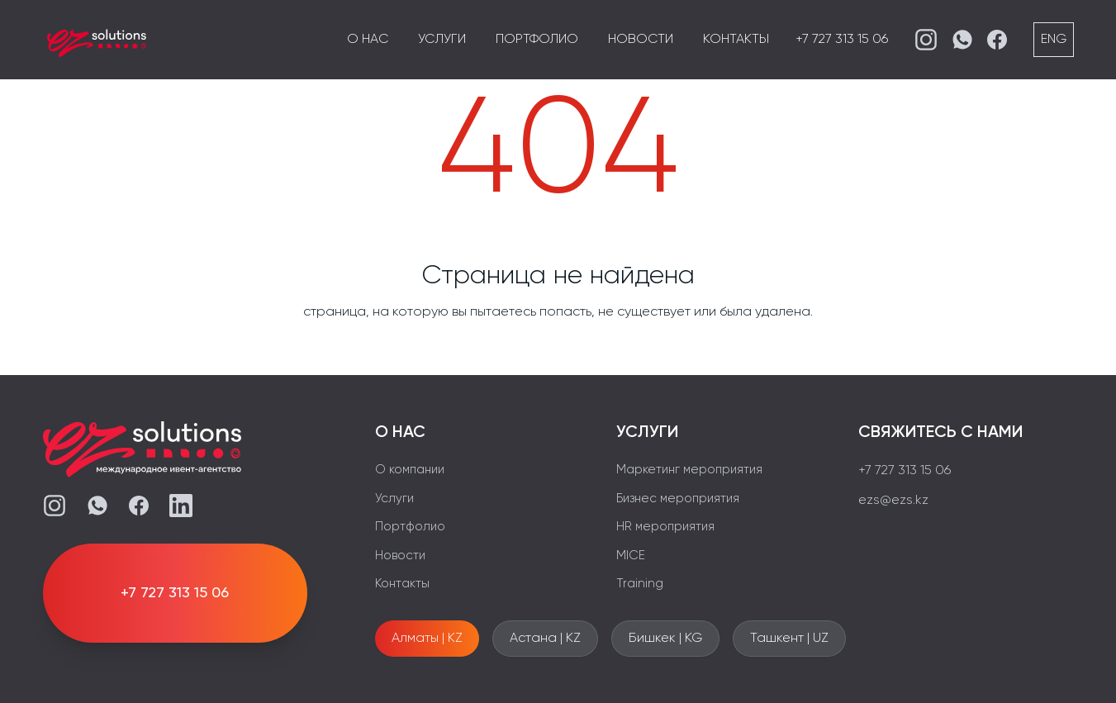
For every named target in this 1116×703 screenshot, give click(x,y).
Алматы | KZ (427, 638)
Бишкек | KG (665, 638)
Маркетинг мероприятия (689, 469)
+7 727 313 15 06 (841, 39)
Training (639, 583)
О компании (409, 469)
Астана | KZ (545, 638)
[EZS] (96, 39)
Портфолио (537, 39)
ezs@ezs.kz (893, 500)
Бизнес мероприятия (677, 498)
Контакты (736, 39)
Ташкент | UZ (789, 638)
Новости (640, 39)
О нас (367, 39)
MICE (630, 555)
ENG (1053, 39)
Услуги (442, 39)
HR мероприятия (665, 526)
